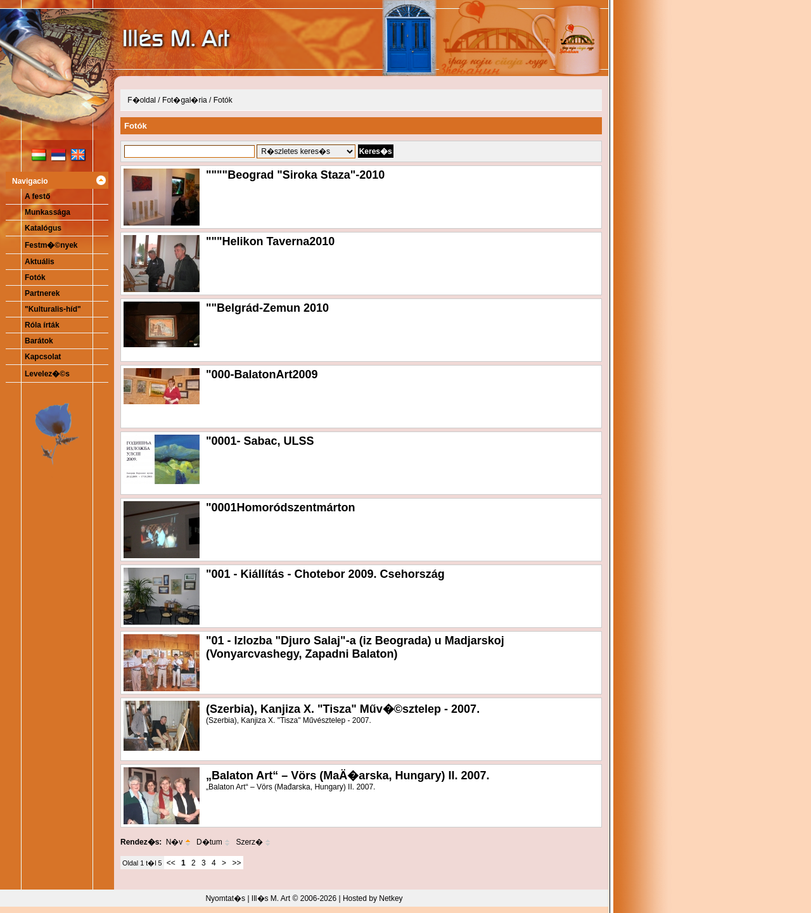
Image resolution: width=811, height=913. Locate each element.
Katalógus (43, 228)
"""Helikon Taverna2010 (270, 241)
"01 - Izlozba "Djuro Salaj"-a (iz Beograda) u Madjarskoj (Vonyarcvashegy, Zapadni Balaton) (355, 647)
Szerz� (253, 842)
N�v (178, 842)
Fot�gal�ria (184, 100)
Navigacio (30, 181)
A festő (37, 196)
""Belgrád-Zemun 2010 (267, 308)
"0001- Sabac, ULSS (260, 441)
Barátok (39, 340)
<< (171, 863)
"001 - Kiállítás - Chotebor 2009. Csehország (325, 574)
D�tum (213, 842)
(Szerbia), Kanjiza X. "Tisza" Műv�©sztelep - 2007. (343, 709)
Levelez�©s (47, 373)
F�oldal (141, 100)
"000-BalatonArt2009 (262, 374)
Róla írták (42, 325)
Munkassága (47, 212)
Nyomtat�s (225, 898)
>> (236, 863)
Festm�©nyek (51, 245)
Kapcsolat (43, 356)
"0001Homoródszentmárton (280, 507)
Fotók (35, 277)
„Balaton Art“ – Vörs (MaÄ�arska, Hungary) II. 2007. (347, 775)
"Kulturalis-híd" (53, 309)
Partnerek (42, 293)
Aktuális (39, 261)
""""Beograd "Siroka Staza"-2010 (295, 175)
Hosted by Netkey (373, 898)
